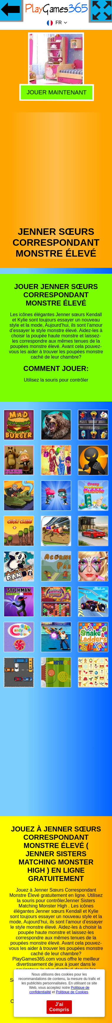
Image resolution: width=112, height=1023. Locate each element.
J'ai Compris (59, 1007)
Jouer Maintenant (55, 92)
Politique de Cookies (72, 992)
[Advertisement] (55, 167)
